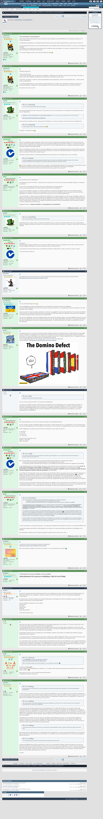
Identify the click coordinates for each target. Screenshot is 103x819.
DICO (68, 5)
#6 (85, 210)
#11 (85, 389)
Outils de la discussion (74, 30)
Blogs (38, 1)
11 (70, 16)
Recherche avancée (98, 9)
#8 (85, 271)
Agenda (29, 9)
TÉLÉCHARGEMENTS (47, 5)
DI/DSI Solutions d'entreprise (14, 3)
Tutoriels (28, 1)
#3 (85, 98)
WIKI (65, 5)
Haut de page (83, 799)
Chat (43, 1)
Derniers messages (5, 9)
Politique (41, 12)
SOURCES (55, 5)
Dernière (83, 16)
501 (77, 16)
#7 (85, 237)
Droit (68, 1)
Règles (37, 9)
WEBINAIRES (33, 5)
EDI (49, 3)
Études (63, 1)
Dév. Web (44, 3)
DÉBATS (60, 5)
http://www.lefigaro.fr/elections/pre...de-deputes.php (34, 118)
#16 (85, 570)
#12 (85, 416)
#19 (85, 651)
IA (27, 3)
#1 (85, 33)
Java (40, 3)
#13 (85, 447)
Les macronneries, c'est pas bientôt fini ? (23, 20)
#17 (85, 588)
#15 (85, 538)
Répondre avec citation (73, 63)
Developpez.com (76, 799)
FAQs (27, 763)
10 (81, 489)
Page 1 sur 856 (59, 16)
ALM (31, 3)
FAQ (34, 1)
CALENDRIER (66, 763)
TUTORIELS (23, 5)
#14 (85, 491)
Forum (6, 12)
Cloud (24, 3)
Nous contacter (68, 799)
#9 (85, 298)
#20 (85, 680)
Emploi (57, 1)
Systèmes (76, 3)
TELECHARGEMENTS (38, 763)
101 (74, 16)
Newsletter (50, 1)
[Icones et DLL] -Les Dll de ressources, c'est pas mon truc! (16, 789)
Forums (21, 1)
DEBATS (54, 763)
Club (73, 1)
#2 (85, 66)
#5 (85, 174)
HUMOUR (73, 5)
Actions (11, 9)
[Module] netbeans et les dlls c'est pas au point (14, 783)
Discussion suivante (51, 770)
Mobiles (70, 3)
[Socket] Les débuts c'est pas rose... (11, 786)
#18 (85, 619)
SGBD (61, 3)
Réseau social (19, 9)
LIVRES (39, 5)
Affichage (83, 30)
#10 (85, 327)
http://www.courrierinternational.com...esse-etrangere (42, 340)
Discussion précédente (39, 770)
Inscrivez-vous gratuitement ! (31, 7)
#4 (85, 136)
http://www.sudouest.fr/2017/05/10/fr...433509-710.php (33, 278)
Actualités (34, 12)
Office (65, 3)
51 (72, 16)
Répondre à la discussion (10, 16)
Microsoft (35, 3)
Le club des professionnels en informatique (20, 12)
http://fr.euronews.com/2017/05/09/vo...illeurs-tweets (33, 545)
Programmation (55, 3)
